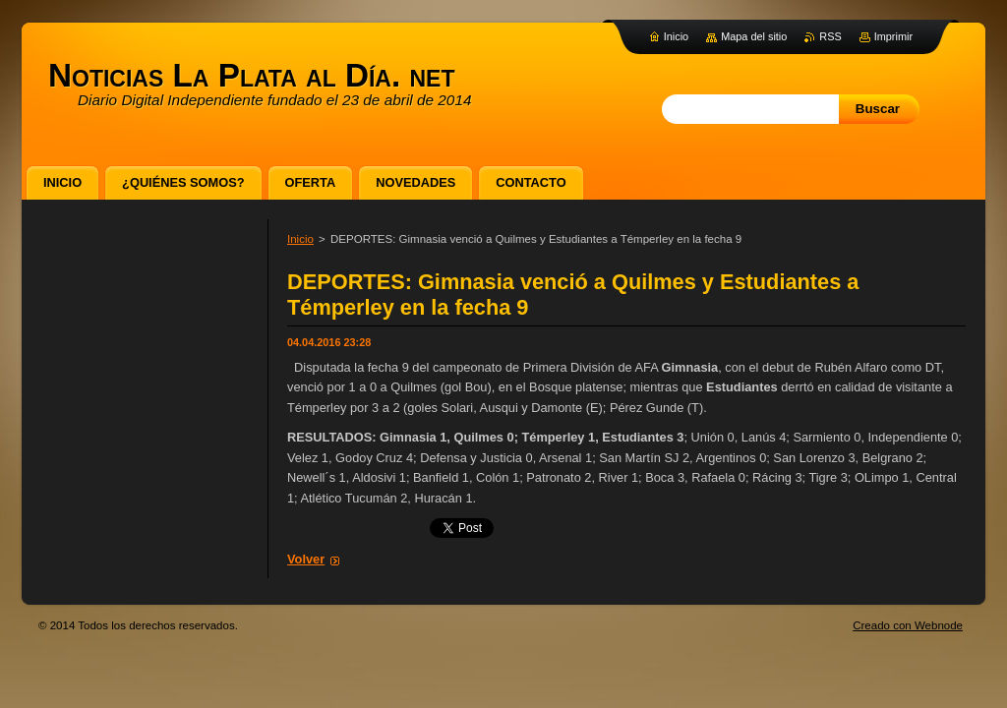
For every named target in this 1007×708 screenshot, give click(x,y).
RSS (830, 36)
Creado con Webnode (908, 625)
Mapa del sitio (754, 36)
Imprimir (893, 36)
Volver (306, 559)
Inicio (300, 239)
